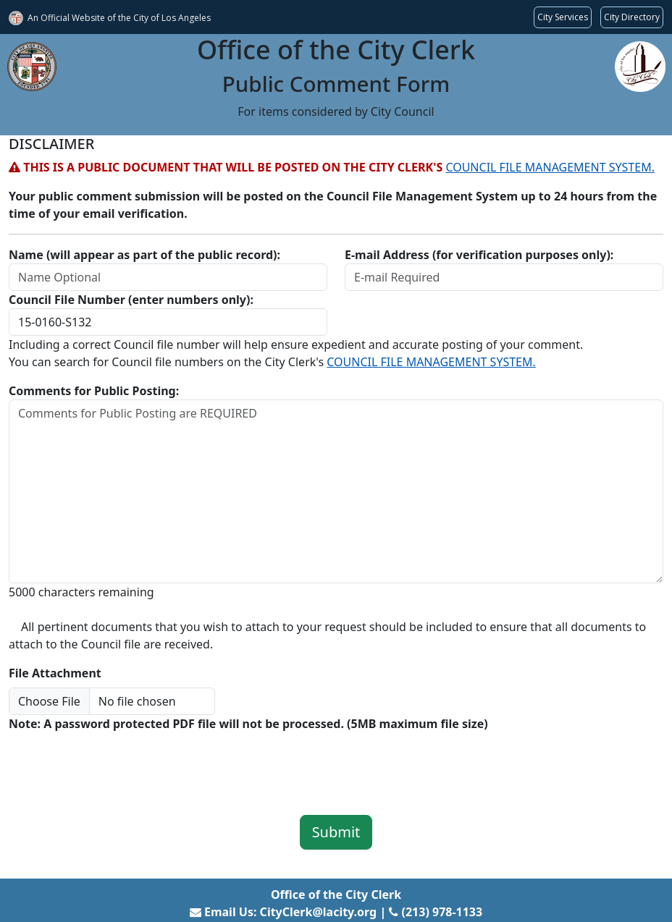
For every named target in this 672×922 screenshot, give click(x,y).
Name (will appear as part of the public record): (144, 255)
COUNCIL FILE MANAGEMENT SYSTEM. (550, 167)
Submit (336, 832)
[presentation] (119, 763)
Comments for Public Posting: (94, 391)
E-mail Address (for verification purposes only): (479, 255)
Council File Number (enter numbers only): (131, 300)
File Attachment (55, 673)
